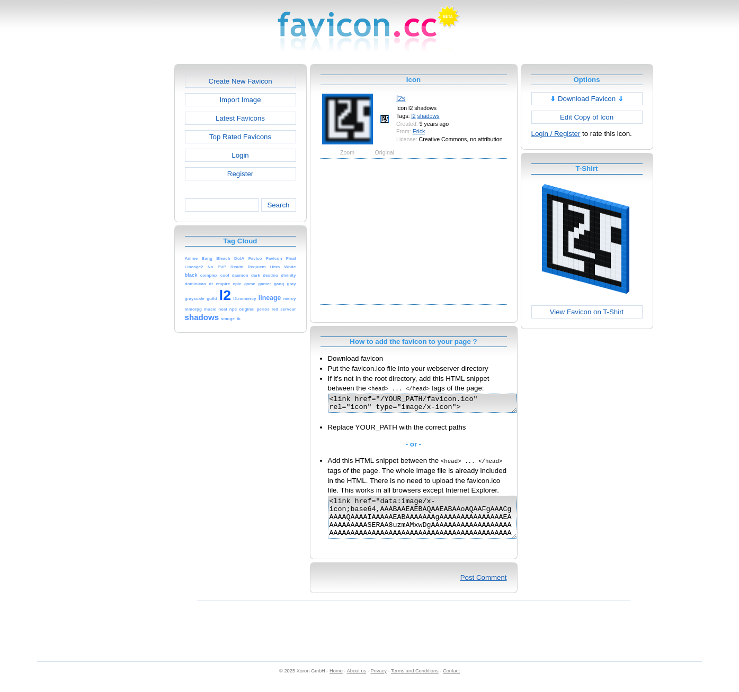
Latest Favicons (240, 118)
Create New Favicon (240, 81)
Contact (451, 682)
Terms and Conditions (415, 682)
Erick (419, 131)
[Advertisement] (128, 222)
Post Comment (483, 589)
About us (357, 682)
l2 (413, 116)
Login (240, 155)
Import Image (240, 100)
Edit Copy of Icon (586, 117)
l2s (401, 98)
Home (336, 682)
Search (278, 205)
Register (240, 174)
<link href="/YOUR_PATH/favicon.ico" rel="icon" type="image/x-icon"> (433, 405)
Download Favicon (587, 99)
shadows (428, 116)
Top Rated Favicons (240, 137)
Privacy (378, 682)
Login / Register (556, 134)
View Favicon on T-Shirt (587, 312)
